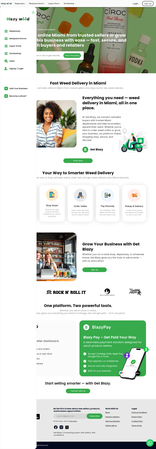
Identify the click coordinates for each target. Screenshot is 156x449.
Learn (9, 61)
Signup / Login (13, 68)
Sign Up (147, 3)
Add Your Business (16, 88)
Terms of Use (137, 426)
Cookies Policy (137, 421)
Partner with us (78, 391)
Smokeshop (69, 3)
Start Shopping (72, 55)
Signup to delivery (112, 417)
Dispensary (19, 3)
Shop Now (78, 160)
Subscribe (94, 416)
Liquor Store (53, 3)
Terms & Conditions (139, 412)
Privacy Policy (137, 417)
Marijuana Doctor (36, 3)
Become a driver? (15, 96)
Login (135, 3)
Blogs (107, 412)
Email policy (73, 421)
